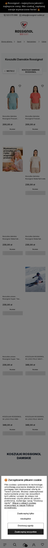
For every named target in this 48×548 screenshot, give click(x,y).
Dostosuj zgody (25, 525)
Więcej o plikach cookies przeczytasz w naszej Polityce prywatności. (20, 505)
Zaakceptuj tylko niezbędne (25, 516)
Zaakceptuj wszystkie (26, 532)
